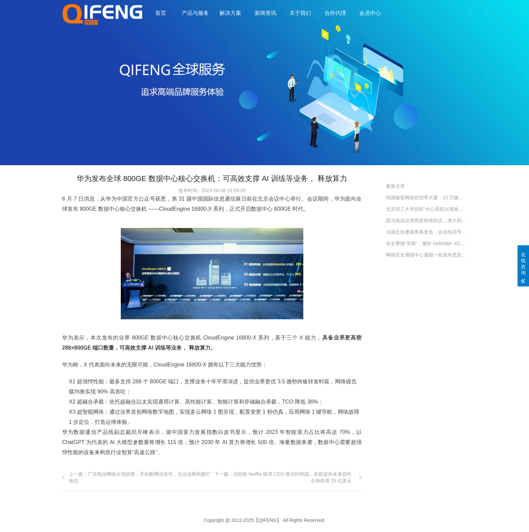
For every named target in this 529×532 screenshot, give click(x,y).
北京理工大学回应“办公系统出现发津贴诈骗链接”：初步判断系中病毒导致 (426, 209)
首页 (160, 13)
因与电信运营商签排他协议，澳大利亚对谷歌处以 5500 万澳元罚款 (426, 220)
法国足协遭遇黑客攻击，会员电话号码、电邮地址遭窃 (426, 232)
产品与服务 (195, 13)
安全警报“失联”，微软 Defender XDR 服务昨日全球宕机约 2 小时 (426, 243)
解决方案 (230, 13)
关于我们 (300, 13)
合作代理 (335, 13)
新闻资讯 (265, 13)
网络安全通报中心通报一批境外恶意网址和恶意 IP (426, 255)
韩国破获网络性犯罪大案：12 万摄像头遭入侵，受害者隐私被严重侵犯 (426, 197)
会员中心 (370, 13)
